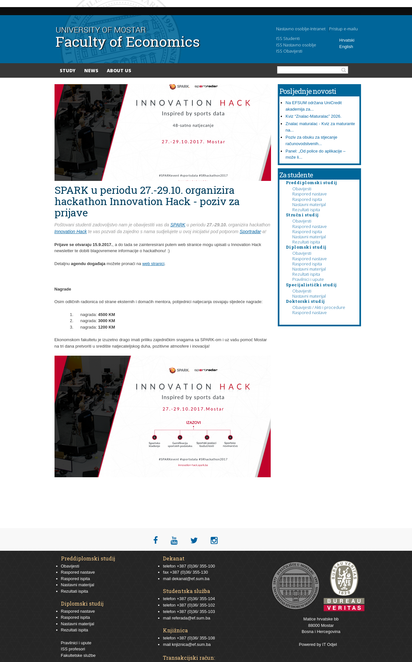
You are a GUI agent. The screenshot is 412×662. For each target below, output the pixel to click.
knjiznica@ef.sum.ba (191, 644)
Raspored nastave (309, 194)
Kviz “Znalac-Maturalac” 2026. (313, 116)
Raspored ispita (307, 199)
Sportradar (250, 231)
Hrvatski (347, 40)
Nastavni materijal (309, 204)
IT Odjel (329, 644)
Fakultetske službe (78, 655)
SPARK (177, 224)
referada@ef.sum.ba (191, 618)
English (346, 46)
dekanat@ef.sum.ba (191, 578)
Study (67, 70)
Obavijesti (301, 189)
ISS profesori (73, 649)
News (91, 70)
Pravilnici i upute (308, 279)
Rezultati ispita (306, 209)
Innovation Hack (71, 231)
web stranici (153, 263)
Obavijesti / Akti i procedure (318, 307)
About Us (119, 70)
